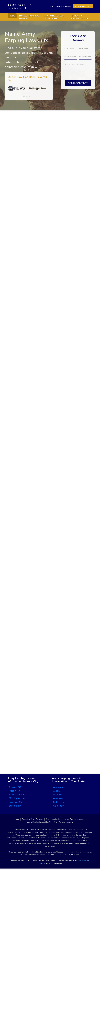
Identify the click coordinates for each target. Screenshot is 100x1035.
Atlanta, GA (15, 786)
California (58, 801)
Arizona (57, 794)
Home (12, 16)
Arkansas (58, 798)
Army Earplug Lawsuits (74, 819)
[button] (18, 96)
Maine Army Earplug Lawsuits (29, 17)
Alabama (58, 786)
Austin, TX (14, 790)
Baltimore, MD (17, 794)
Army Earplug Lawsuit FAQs (39, 822)
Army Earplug (19, 6)
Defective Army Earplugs (32, 819)
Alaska (57, 790)
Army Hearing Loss (54, 819)
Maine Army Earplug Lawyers (79, 17)
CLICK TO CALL (83, 6)
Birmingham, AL (17, 798)
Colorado (58, 805)
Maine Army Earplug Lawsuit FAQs (54, 17)
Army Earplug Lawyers (63, 822)
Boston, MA (15, 801)
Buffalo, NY (15, 805)
